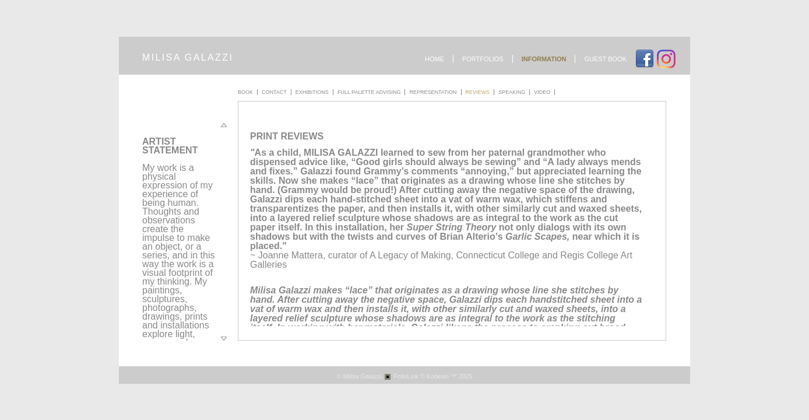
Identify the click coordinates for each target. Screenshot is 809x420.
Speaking (511, 92)
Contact (274, 92)
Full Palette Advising (369, 92)
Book (245, 92)
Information (544, 58)
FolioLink (405, 376)
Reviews (478, 92)
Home (434, 58)
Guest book (605, 58)
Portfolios (483, 58)
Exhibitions (312, 92)
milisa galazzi (187, 57)
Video (542, 92)
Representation (432, 92)
